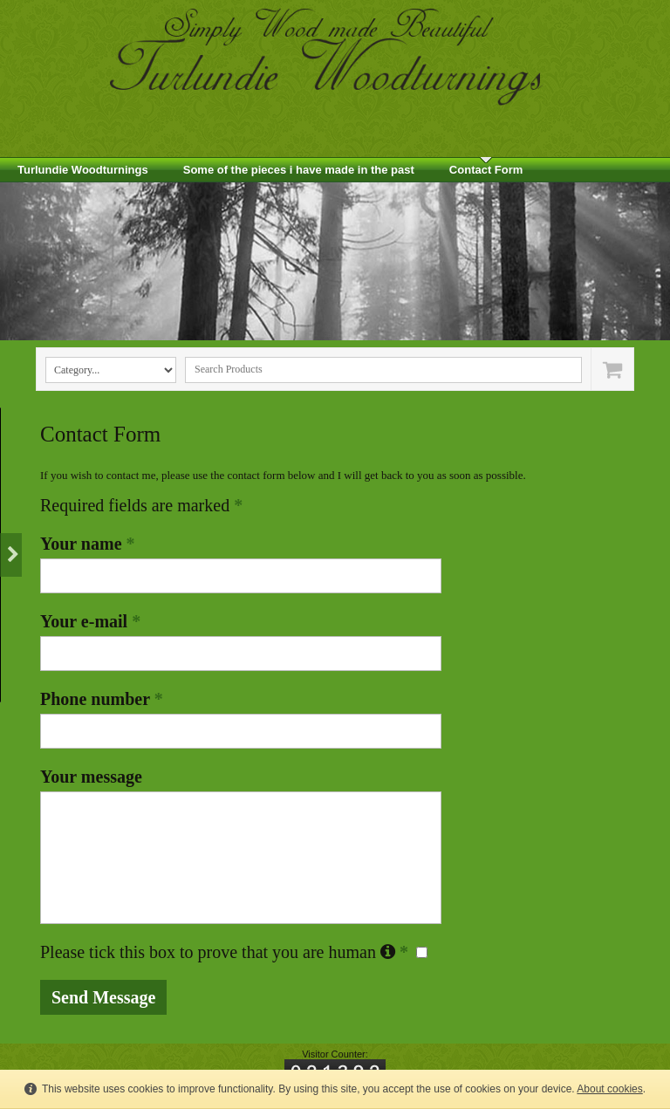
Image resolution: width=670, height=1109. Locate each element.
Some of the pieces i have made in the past (298, 169)
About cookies (609, 1089)
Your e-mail (90, 621)
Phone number (101, 699)
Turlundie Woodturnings (82, 169)
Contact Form (486, 169)
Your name (87, 543)
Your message (91, 776)
